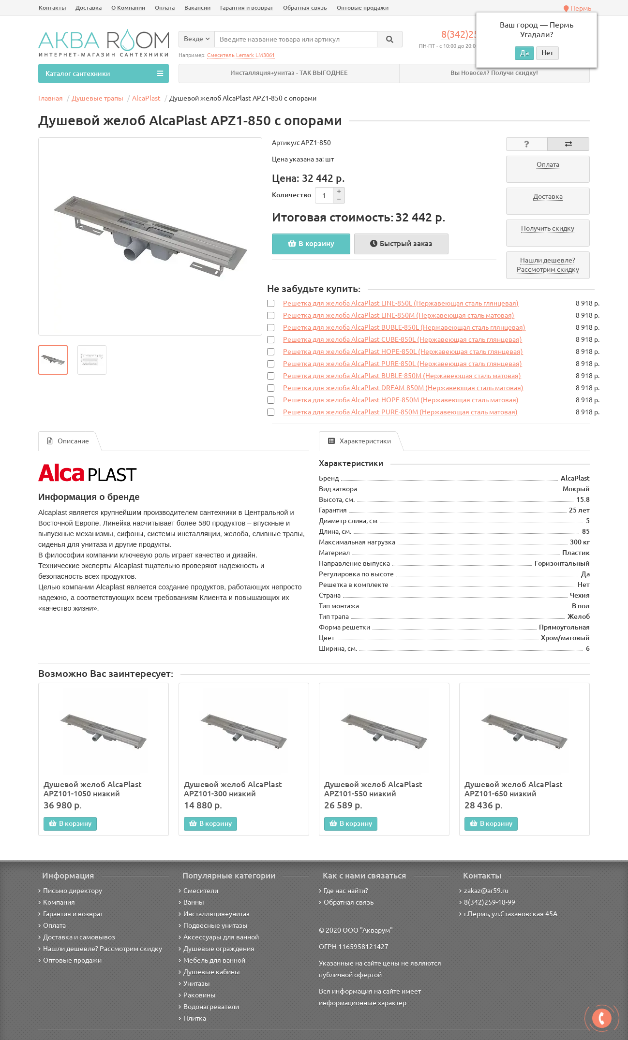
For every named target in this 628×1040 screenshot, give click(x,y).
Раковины (197, 995)
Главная (50, 98)
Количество (291, 195)
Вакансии (197, 7)
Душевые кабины (209, 972)
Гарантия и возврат (246, 7)
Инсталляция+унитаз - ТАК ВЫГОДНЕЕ (289, 72)
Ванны (191, 902)
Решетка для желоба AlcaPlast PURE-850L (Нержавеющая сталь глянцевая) (402, 364)
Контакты (52, 7)
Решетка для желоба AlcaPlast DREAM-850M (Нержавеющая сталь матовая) (403, 388)
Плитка (192, 1018)
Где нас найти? (343, 890)
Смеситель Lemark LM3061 (241, 55)
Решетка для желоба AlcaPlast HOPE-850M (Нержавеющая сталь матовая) (401, 400)
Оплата (165, 7)
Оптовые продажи (363, 7)
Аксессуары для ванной (219, 937)
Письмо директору (70, 890)
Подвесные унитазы (213, 925)
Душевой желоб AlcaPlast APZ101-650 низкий (513, 789)
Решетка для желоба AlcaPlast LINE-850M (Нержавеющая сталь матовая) (398, 316)
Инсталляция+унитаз (214, 914)
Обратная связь (305, 7)
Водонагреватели (209, 1007)
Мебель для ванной (212, 960)
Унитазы (194, 983)
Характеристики (359, 441)
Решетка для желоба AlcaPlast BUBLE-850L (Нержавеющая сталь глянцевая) (404, 328)
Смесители (198, 890)
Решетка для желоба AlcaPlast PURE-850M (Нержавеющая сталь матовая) (400, 412)
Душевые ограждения (216, 948)
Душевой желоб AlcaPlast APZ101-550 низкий (373, 789)
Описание (68, 441)
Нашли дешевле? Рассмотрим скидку (100, 948)
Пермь (577, 8)
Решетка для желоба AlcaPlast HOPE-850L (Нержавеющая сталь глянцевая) (403, 352)
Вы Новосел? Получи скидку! (494, 72)
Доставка (88, 7)
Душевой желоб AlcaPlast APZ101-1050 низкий (93, 789)
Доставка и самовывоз (76, 937)
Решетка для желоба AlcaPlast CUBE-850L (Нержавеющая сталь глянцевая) (402, 340)
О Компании (128, 7)
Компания (56, 902)
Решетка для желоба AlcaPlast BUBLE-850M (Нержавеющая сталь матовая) (402, 376)
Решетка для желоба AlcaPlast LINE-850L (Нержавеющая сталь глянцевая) (401, 304)
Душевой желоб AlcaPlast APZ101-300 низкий (233, 789)
